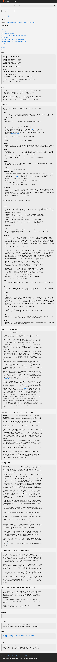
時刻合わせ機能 (4, 37)
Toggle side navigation (8, 11)
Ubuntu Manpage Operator (14, 655)
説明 (2, 29)
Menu (15, 1)
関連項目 (3, 47)
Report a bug (32, 22)
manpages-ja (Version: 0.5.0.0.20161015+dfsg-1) (17, 22)
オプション (3, 31)
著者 (2, 49)
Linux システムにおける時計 (7, 33)
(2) (15, 133)
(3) (34, 129)
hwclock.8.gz (15, 16)
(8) (5, 528)
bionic (2, 16)
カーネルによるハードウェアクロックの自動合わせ (12, 39)
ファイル (3, 45)
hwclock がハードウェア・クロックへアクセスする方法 (13, 35)
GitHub (26, 655)
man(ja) (8, 16)
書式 (2, 28)
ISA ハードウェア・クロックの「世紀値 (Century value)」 (14, 41)
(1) (18, 176)
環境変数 (3, 43)
